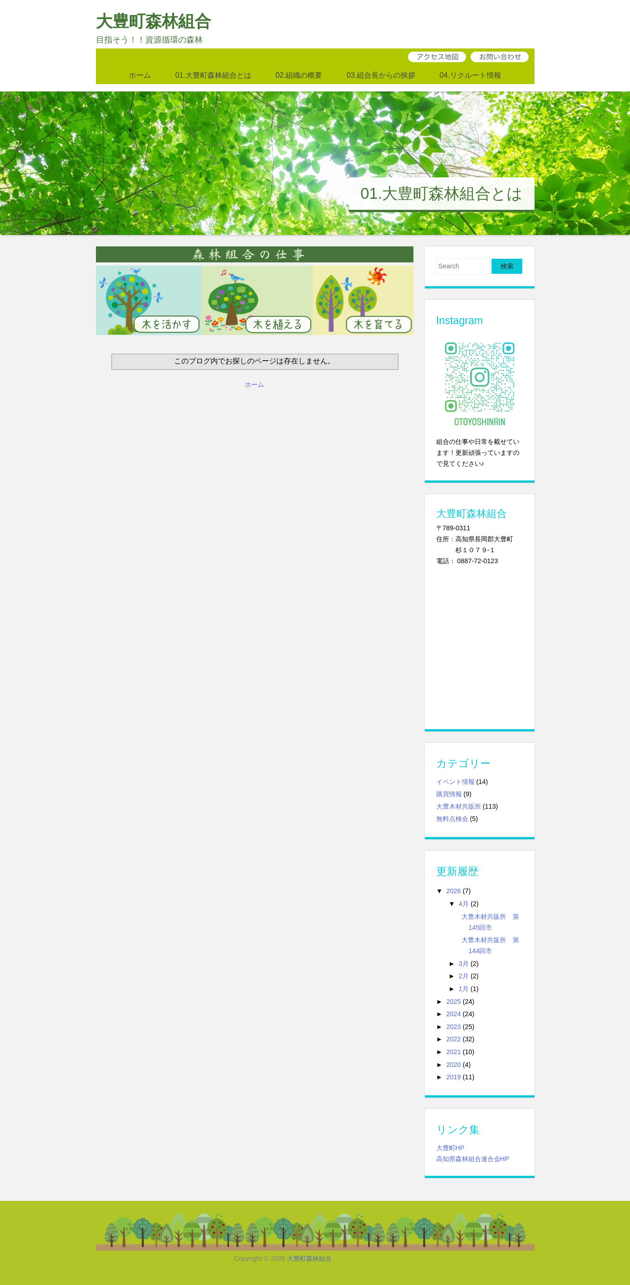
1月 (464, 988)
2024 (453, 1014)
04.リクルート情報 (470, 75)
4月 (464, 903)
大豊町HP (450, 1148)
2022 (453, 1039)
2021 (453, 1052)
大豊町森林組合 (153, 21)
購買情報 (449, 794)
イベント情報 (455, 781)
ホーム (140, 75)
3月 (464, 963)
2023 (453, 1026)
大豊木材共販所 (458, 806)
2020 (453, 1064)
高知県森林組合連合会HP (472, 1158)
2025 (453, 1001)
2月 (464, 976)
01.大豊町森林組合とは (213, 75)
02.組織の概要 (299, 75)
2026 (453, 891)
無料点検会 (452, 818)
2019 (453, 1077)
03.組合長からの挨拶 (381, 75)
